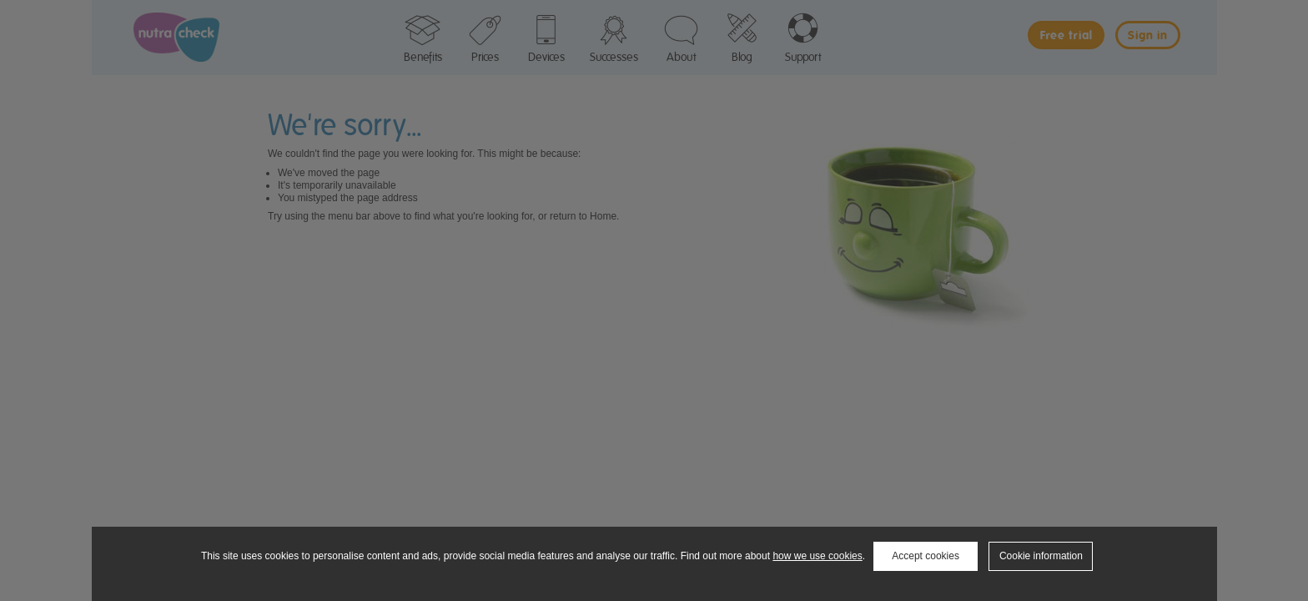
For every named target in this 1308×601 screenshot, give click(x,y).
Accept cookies (925, 556)
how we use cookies (817, 556)
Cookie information (1041, 556)
